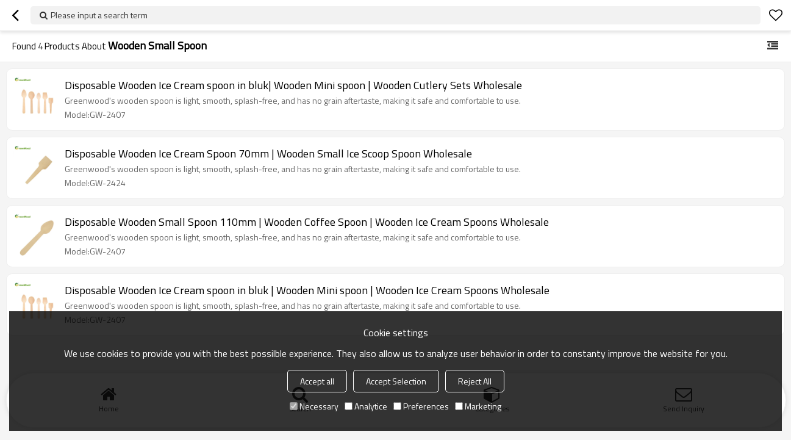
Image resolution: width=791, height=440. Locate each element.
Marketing (478, 406)
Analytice (366, 406)
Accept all (317, 381)
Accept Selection (396, 381)
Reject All (475, 381)
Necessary (314, 406)
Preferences (421, 406)
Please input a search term (99, 15)
